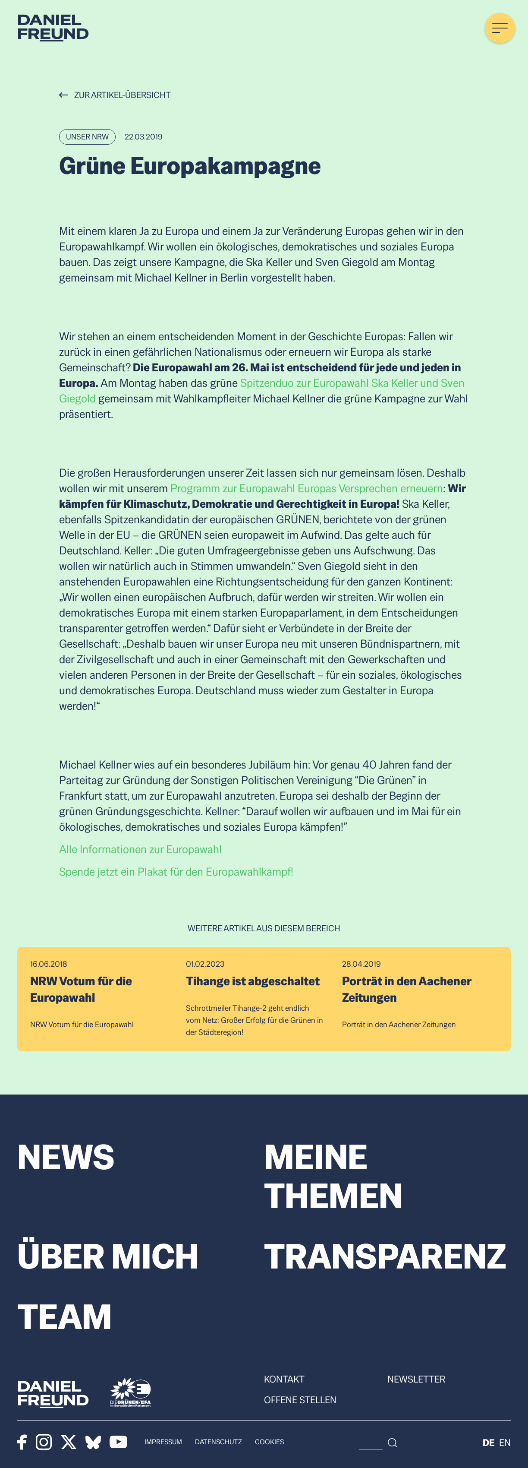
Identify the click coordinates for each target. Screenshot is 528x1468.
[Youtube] (118, 1442)
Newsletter (416, 1379)
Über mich (108, 1256)
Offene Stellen (300, 1400)
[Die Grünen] (130, 1392)
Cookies (269, 1441)
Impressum (163, 1441)
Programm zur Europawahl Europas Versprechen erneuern (306, 488)
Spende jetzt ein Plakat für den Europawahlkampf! (176, 871)
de (489, 1442)
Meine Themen (333, 1176)
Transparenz (385, 1256)
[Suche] (458, 1442)
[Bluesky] (93, 1442)
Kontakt (284, 1379)
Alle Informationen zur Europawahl (140, 849)
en (505, 1442)
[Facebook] (22, 1442)
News (66, 1157)
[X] (69, 1442)
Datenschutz (218, 1441)
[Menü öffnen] (500, 28)
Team (64, 1316)
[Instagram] (44, 1442)
